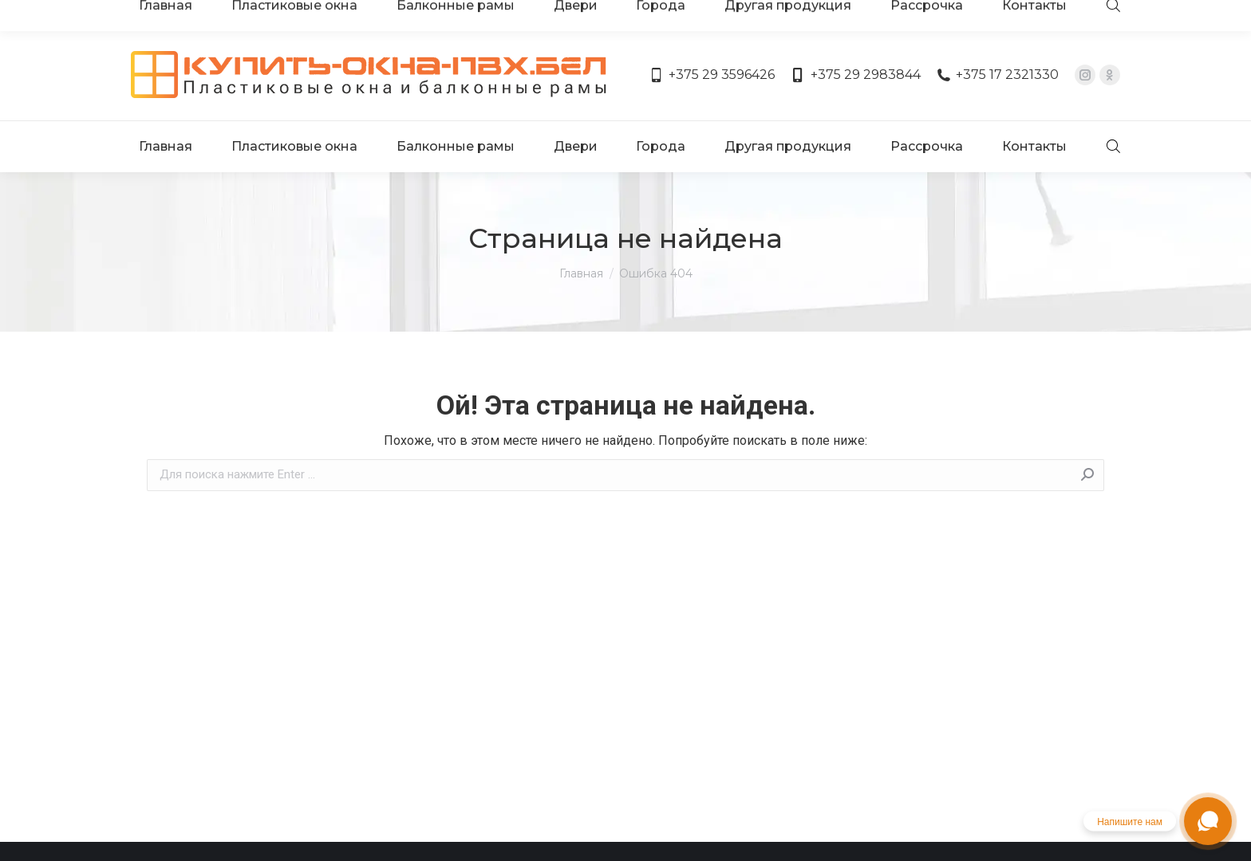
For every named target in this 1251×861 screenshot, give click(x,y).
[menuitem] (169, 86)
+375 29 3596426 (712, 29)
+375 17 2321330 (998, 29)
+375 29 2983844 (855, 29)
